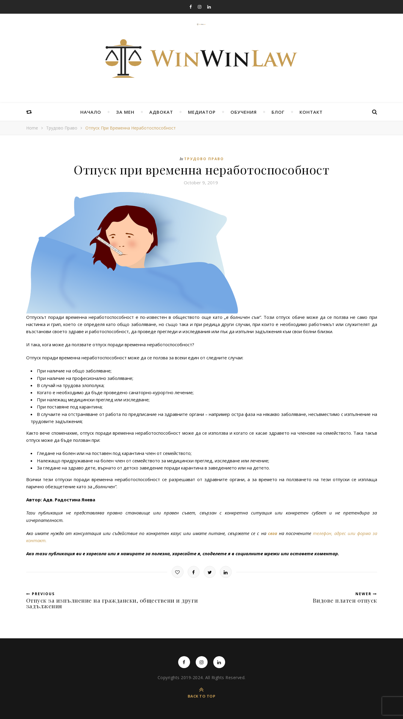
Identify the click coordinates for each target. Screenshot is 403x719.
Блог (278, 112)
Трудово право (61, 128)
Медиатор (202, 112)
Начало (90, 112)
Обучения (243, 112)
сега (272, 533)
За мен (125, 112)
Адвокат (161, 112)
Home (32, 128)
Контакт (311, 112)
